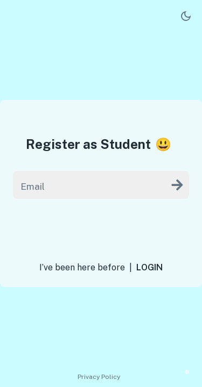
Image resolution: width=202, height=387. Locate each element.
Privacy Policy (99, 377)
